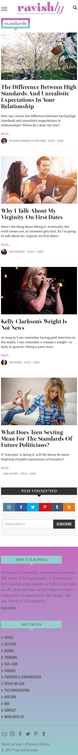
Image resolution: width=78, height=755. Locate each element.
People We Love (14, 683)
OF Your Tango (38, 140)
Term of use (11, 744)
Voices (9, 637)
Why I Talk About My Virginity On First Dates (32, 214)
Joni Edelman (15, 362)
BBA (7, 703)
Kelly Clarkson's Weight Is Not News (34, 324)
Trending (10, 657)
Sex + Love (11, 664)
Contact (10, 710)
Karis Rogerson (17, 251)
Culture (10, 644)
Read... (6, 133)
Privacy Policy (37, 744)
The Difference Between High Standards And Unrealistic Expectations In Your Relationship (39, 97)
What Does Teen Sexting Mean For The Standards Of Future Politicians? (36, 439)
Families (10, 670)
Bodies (9, 650)
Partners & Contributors (22, 677)
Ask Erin (10, 697)
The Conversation (16, 690)
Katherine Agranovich (20, 140)
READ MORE (8, 608)
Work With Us (14, 716)
